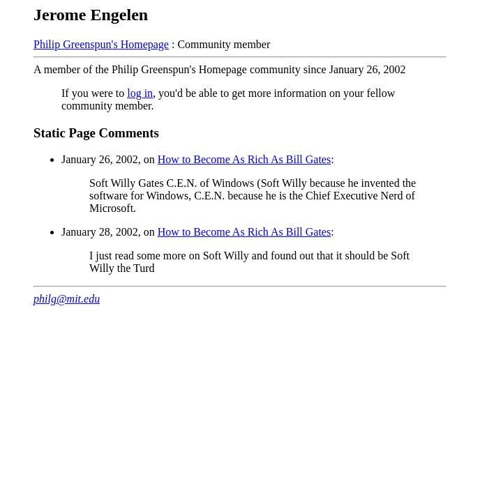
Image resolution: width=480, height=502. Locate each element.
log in (140, 93)
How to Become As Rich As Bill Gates (244, 159)
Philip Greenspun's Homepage (101, 44)
